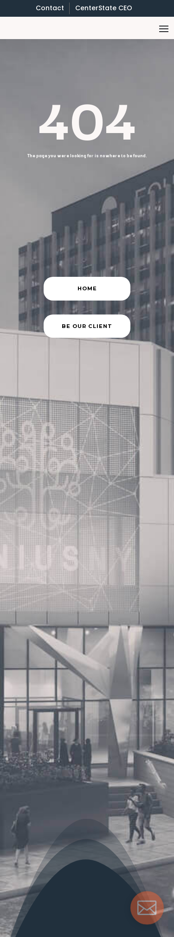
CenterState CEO (103, 8)
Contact (50, 8)
